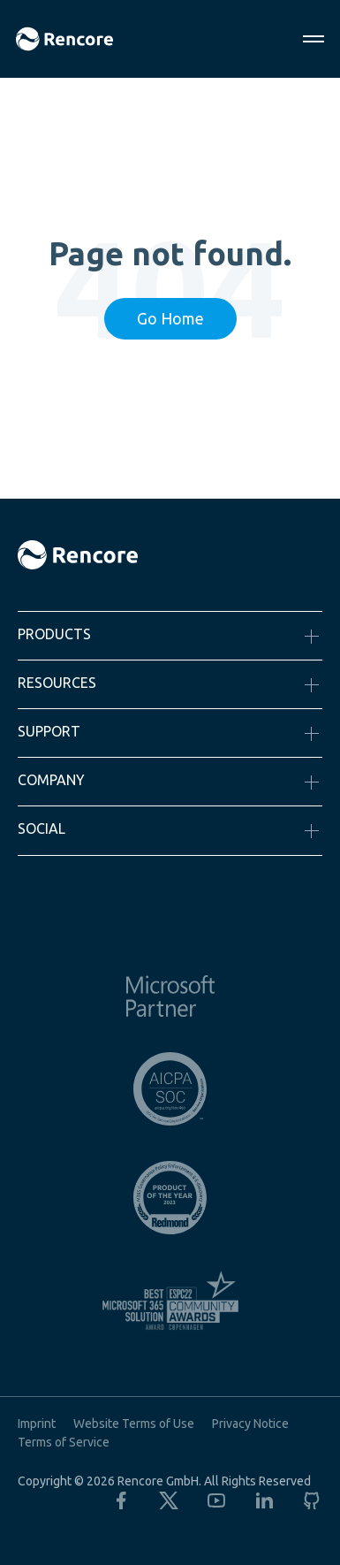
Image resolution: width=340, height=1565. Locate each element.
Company (51, 780)
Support (49, 731)
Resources (57, 683)
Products (54, 634)
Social (41, 828)
